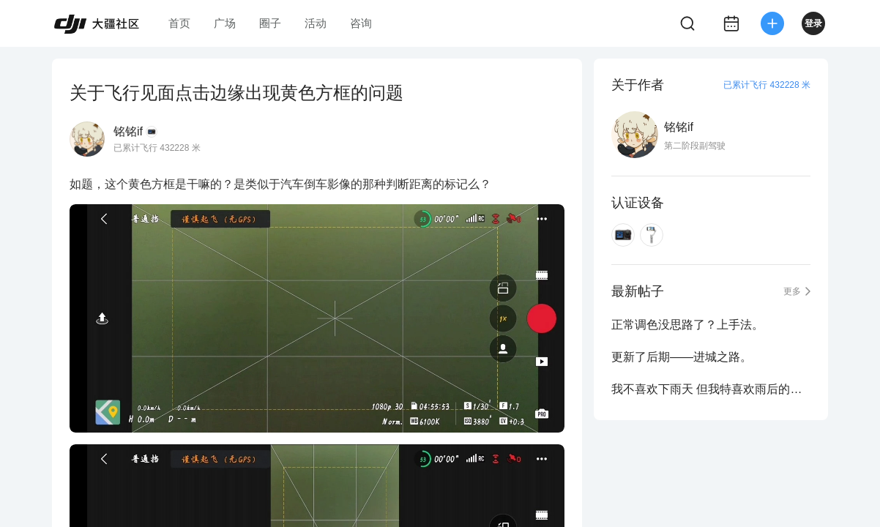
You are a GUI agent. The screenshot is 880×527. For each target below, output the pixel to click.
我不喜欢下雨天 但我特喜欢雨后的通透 (710, 389)
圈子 (270, 23)
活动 (316, 23)
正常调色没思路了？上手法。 (687, 324)
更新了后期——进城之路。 (681, 357)
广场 (225, 23)
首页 (179, 23)
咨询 (361, 23)
